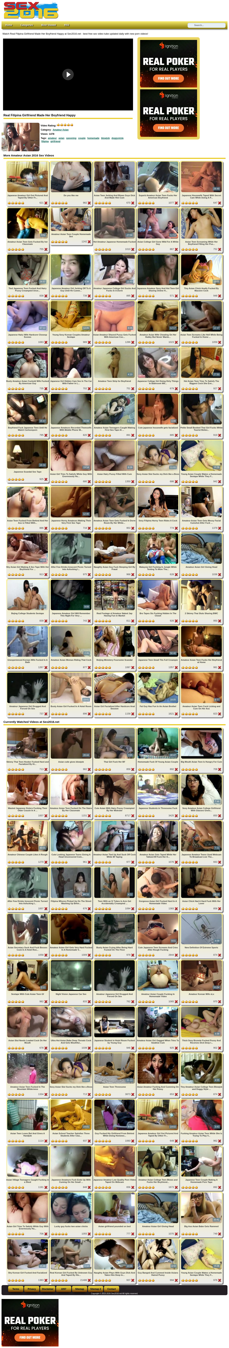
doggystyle (118, 138)
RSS (66, 25)
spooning (71, 138)
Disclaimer (48, 1289)
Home (8, 25)
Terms (15, 1289)
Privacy (32, 1289)
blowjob (105, 138)
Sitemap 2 (95, 1289)
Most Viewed (48, 25)
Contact (111, 1289)
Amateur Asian (61, 129)
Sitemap (79, 1289)
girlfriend (55, 141)
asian (61, 138)
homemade (93, 138)
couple (82, 138)
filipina (45, 141)
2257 (63, 1289)
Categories (26, 25)
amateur (52, 138)
